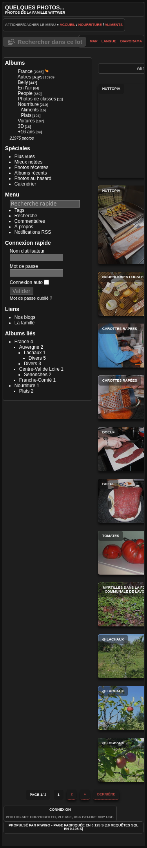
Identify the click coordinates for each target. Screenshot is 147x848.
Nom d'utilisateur (27, 251)
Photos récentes (32, 167)
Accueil (67, 25)
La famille (24, 323)
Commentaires (30, 221)
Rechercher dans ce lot (50, 41)
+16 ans (26, 132)
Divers (35, 358)
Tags (19, 210)
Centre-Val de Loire (39, 369)
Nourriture (90, 25)
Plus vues (25, 156)
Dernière (106, 794)
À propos (24, 226)
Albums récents (31, 173)
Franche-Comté (35, 380)
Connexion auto (29, 282)
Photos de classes (37, 99)
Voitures (26, 121)
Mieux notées (28, 162)
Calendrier (25, 184)
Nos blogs (25, 317)
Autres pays (30, 77)
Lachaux (33, 352)
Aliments (114, 25)
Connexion (60, 810)
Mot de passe (24, 266)
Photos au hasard (33, 178)
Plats (26, 115)
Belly (23, 82)
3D (21, 126)
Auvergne (29, 347)
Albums (15, 63)
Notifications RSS (33, 232)
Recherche (26, 215)
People (25, 93)
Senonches (35, 374)
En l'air (25, 88)
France (25, 71)
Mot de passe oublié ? (31, 298)
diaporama (131, 41)
